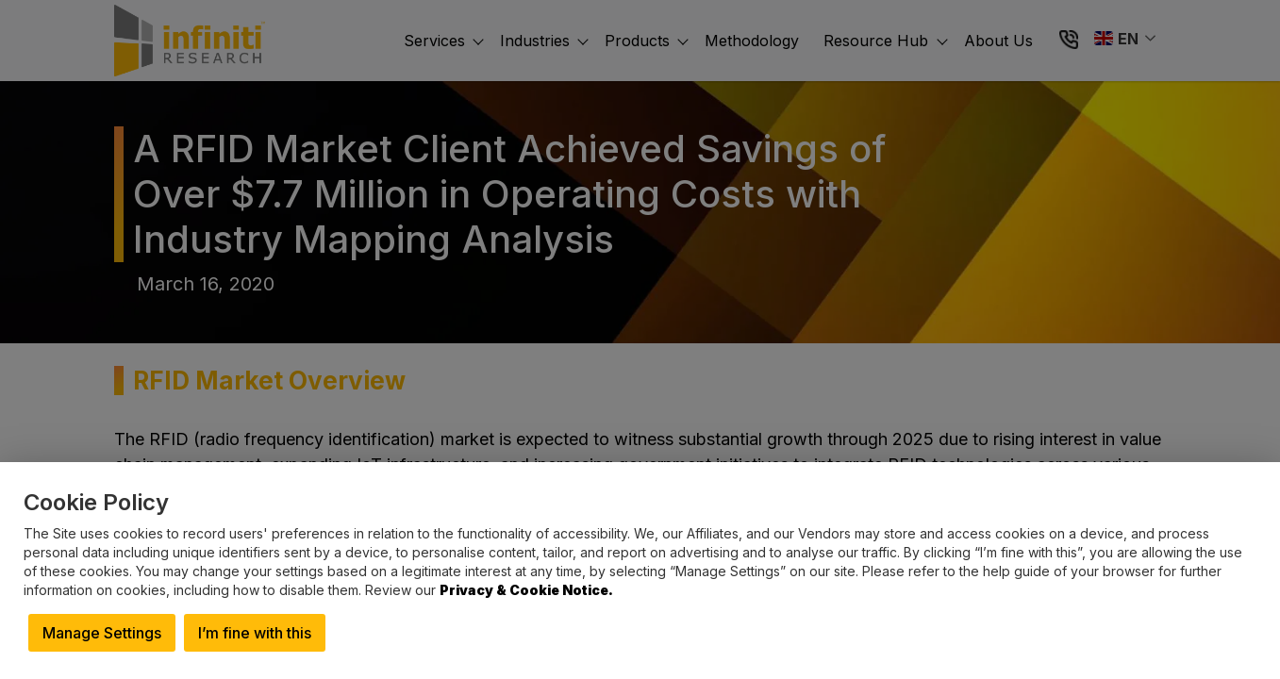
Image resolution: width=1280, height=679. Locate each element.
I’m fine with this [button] (254, 632)
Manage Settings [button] (101, 632)
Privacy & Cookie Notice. (526, 590)
